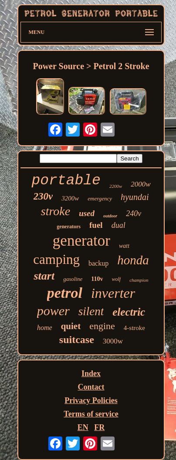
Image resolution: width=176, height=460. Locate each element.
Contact (91, 387)
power (53, 310)
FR (99, 427)
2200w (115, 186)
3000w (113, 341)
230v (43, 196)
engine (102, 325)
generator (81, 240)
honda (133, 260)
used (87, 213)
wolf (116, 279)
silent (91, 311)
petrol (64, 293)
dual (118, 225)
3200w (70, 198)
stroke (55, 211)
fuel (96, 225)
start (44, 276)
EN (83, 427)
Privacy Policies (90, 400)
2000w (140, 184)
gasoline (72, 279)
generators (69, 226)
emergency (100, 198)
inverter (113, 293)
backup (98, 263)
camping (56, 259)
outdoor (110, 215)
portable (65, 181)
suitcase (76, 339)
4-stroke (134, 327)
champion (138, 280)
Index (91, 373)
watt (124, 246)
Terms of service (91, 414)
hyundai (135, 197)
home (44, 327)
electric (128, 312)
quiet (71, 326)
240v (133, 213)
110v (97, 279)
